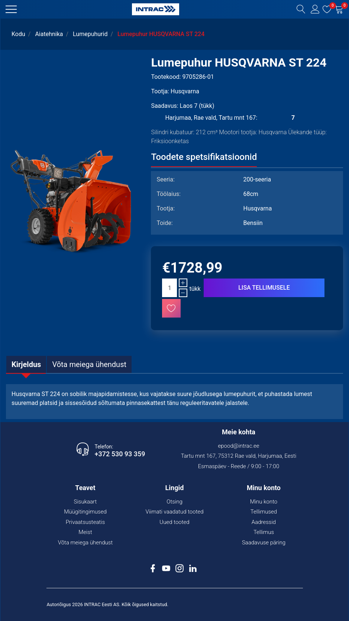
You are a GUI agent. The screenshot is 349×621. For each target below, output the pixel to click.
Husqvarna (185, 91)
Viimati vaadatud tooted (174, 511)
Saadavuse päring (263, 542)
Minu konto (264, 501)
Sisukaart (85, 501)
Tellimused (264, 511)
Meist (85, 532)
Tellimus (263, 532)
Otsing (174, 501)
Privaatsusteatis (85, 522)
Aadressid (264, 522)
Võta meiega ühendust (85, 542)
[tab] (26, 364)
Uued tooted (174, 522)
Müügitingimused (85, 511)
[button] (11, 9)
